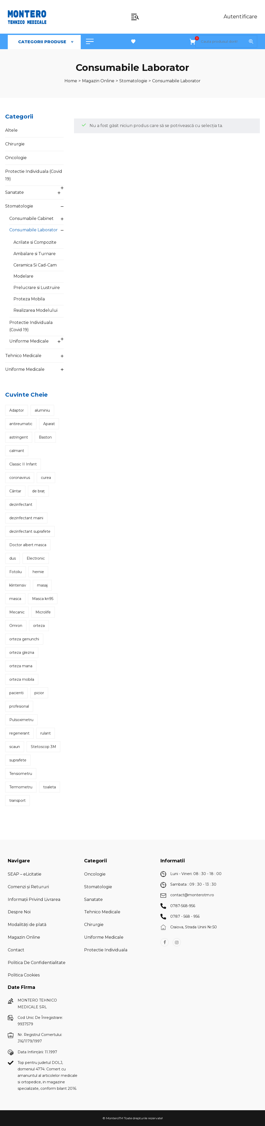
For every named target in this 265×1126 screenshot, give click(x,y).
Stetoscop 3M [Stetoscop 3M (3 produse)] (43, 746)
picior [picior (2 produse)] (39, 693)
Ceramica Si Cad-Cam (35, 265)
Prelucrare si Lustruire (36, 287)
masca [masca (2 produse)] (15, 598)
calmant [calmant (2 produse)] (16, 450)
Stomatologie (19, 206)
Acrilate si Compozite (34, 242)
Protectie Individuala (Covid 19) (33, 175)
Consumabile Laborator (33, 229)
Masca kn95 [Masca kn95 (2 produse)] (42, 598)
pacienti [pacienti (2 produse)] (16, 693)
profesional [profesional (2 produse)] (19, 706)
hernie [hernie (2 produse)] (38, 571)
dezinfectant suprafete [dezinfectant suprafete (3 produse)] (29, 531)
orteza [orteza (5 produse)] (39, 625)
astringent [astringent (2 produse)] (18, 437)
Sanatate (14, 192)
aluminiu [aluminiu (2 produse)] (42, 410)
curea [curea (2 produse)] (46, 477)
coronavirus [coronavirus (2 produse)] (19, 477)
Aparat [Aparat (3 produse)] (49, 423)
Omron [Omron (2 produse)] (15, 625)
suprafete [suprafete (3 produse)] (17, 760)
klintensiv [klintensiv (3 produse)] (17, 585)
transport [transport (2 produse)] (17, 800)
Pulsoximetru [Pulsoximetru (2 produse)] (21, 719)
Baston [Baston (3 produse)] (45, 437)
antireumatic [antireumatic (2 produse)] (20, 423)
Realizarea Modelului (35, 310)
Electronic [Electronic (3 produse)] (36, 558)
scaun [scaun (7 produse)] (14, 746)
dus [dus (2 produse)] (12, 558)
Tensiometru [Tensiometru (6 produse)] (20, 773)
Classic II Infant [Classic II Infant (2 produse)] (23, 464)
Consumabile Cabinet (31, 218)
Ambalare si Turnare (34, 253)
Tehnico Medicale (23, 355)
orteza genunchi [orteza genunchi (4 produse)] (24, 639)
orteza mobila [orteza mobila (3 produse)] (21, 679)
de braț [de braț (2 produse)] (38, 491)
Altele (11, 130)
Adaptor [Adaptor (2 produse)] (16, 410)
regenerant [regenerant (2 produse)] (19, 733)
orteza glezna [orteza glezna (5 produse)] (21, 652)
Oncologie (16, 157)
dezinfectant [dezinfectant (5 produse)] (20, 504)
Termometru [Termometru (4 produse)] (20, 787)
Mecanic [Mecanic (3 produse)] (17, 612)
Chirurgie (15, 144)
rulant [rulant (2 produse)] (45, 733)
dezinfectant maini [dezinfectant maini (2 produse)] (26, 518)
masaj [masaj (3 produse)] (42, 585)
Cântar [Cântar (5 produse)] (15, 491)
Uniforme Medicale (29, 341)
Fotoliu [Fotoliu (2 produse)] (15, 571)
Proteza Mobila (29, 299)
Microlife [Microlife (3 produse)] (43, 612)
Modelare (23, 276)
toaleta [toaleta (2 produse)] (49, 787)
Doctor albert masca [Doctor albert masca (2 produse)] (27, 545)
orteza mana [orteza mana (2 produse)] (20, 666)
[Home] (70, 80)
